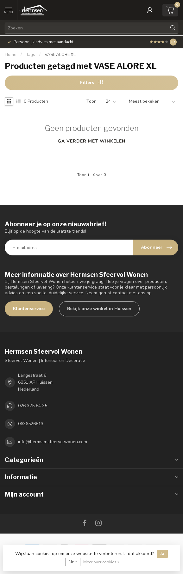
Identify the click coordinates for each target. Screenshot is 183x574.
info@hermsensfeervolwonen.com (52, 442)
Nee (73, 562)
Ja (162, 554)
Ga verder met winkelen (91, 141)
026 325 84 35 (32, 406)
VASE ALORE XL (60, 55)
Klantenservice (29, 309)
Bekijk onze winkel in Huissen (99, 309)
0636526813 (30, 424)
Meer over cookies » (101, 562)
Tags (30, 55)
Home (10, 55)
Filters (91, 83)
